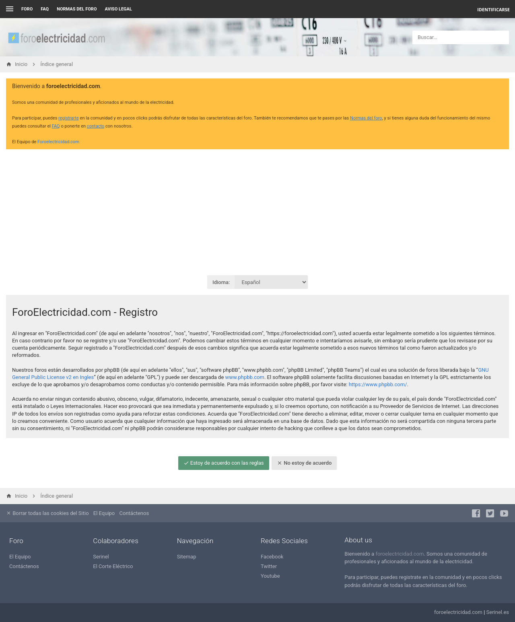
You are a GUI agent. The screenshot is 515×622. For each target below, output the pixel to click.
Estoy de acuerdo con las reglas (223, 463)
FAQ (45, 9)
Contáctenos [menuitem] (134, 513)
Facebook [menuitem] (272, 557)
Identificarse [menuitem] (493, 9)
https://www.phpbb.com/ (378, 384)
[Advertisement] (257, 211)
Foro (27, 9)
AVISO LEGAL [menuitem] (118, 9)
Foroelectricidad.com (58, 141)
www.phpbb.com (244, 377)
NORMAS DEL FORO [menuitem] (77, 9)
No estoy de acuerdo (304, 463)
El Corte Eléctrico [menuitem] (113, 566)
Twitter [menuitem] (269, 566)
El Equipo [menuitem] (104, 513)
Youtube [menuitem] (270, 576)
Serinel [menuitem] (101, 557)
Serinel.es (497, 612)
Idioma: (221, 282)
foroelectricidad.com (399, 554)
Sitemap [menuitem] (186, 557)
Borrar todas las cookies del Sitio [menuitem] (47, 513)
